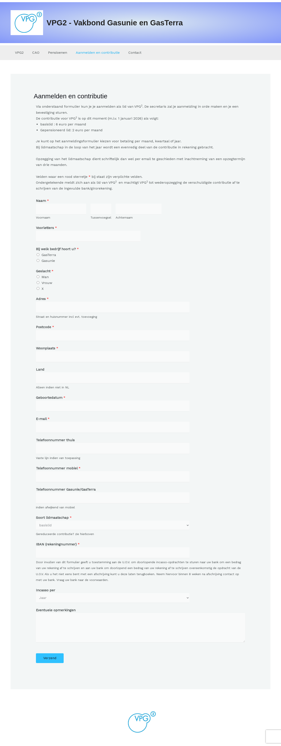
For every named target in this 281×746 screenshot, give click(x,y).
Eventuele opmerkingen (56, 615)
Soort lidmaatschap (54, 521)
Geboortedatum (50, 399)
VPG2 (18, 52)
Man (45, 278)
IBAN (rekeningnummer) (58, 548)
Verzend (49, 663)
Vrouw (47, 283)
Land (40, 371)
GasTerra (49, 255)
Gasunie (48, 261)
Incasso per (45, 594)
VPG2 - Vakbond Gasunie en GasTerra (115, 22)
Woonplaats (47, 349)
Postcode (45, 328)
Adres (42, 299)
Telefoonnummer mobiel (58, 471)
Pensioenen (53, 52)
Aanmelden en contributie (92, 52)
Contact (127, 52)
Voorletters (46, 228)
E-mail (43, 421)
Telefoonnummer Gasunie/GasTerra (66, 493)
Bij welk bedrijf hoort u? (57, 250)
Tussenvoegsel (100, 217)
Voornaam (43, 217)
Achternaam (124, 217)
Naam (42, 201)
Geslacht (44, 272)
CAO (33, 52)
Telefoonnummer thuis (55, 443)
